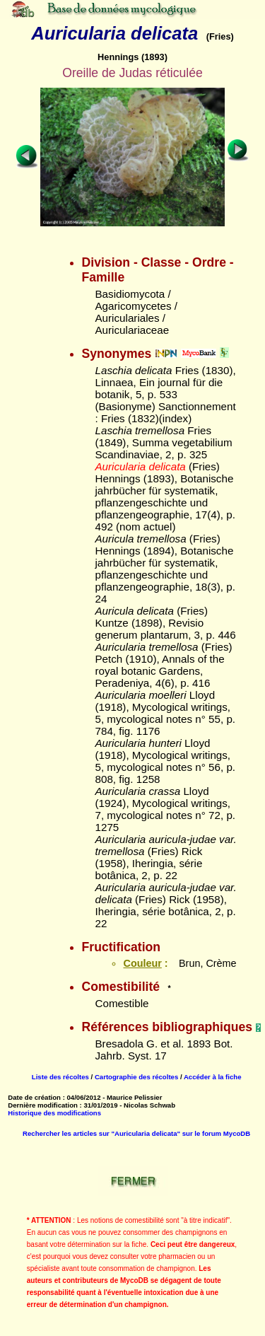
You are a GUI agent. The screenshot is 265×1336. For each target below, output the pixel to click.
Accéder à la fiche (213, 1077)
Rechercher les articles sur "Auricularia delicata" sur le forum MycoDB (136, 1133)
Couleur (142, 963)
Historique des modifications (54, 1113)
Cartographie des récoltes (136, 1077)
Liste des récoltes (60, 1077)
